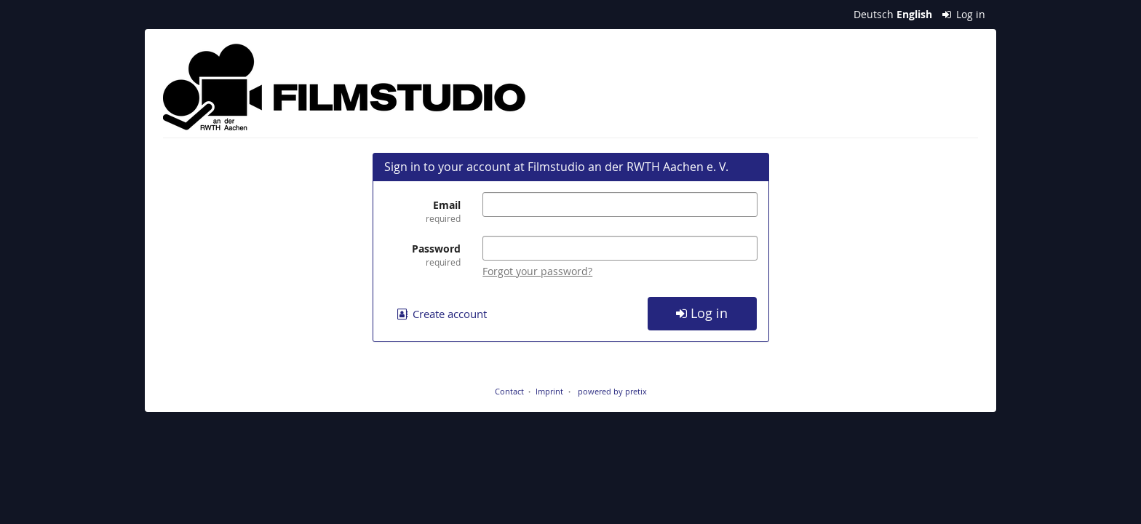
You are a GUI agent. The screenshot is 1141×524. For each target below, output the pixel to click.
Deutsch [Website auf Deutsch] (874, 14)
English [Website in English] (914, 14)
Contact (509, 391)
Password (422, 255)
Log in (964, 14)
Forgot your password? (537, 271)
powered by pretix (612, 391)
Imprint (549, 391)
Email (422, 211)
